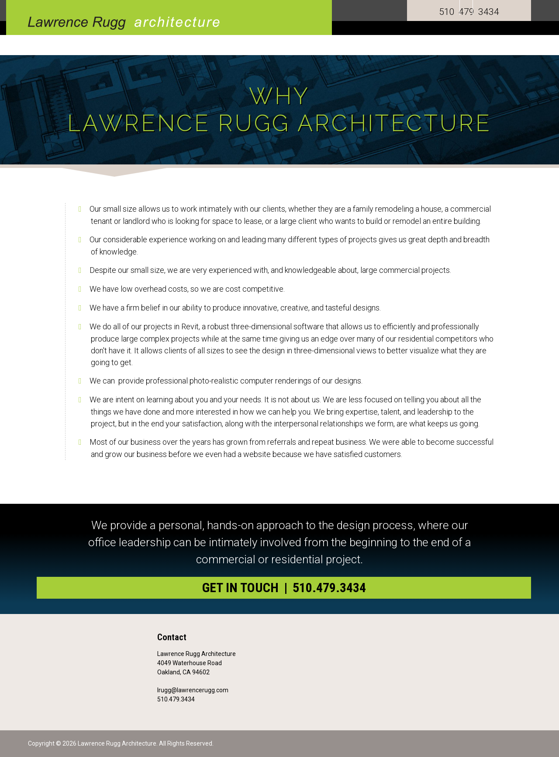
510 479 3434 (469, 12)
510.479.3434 (176, 699)
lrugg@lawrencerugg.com (192, 690)
